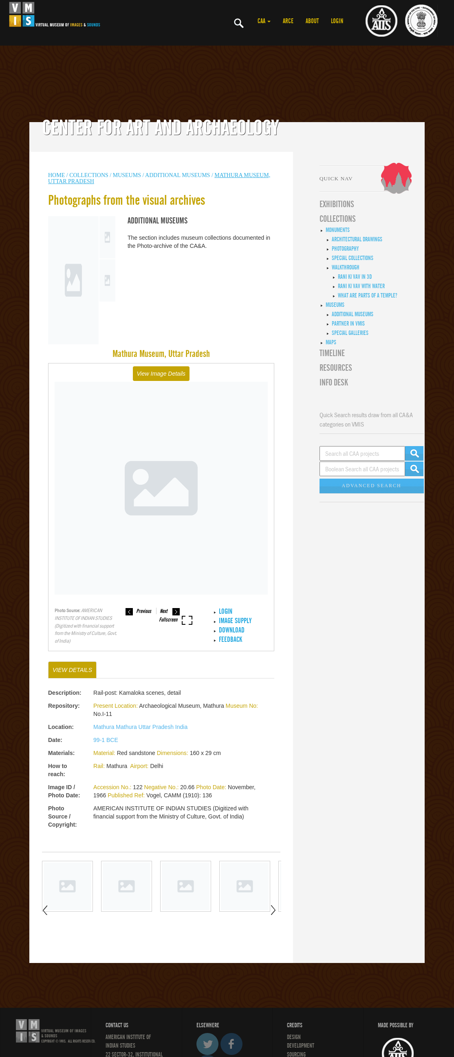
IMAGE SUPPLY (235, 621)
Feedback (230, 639)
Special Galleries (350, 333)
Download (232, 630)
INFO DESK (334, 382)
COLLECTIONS (89, 175)
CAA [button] (264, 21)
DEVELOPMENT (300, 1045)
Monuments (338, 230)
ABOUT (312, 21)
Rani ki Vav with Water (361, 286)
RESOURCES (336, 368)
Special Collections (352, 258)
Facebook (231, 1044)
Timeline (332, 353)
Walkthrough (345, 267)
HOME (56, 175)
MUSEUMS (127, 175)
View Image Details (161, 373)
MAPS (331, 342)
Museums (335, 305)
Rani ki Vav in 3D (355, 276)
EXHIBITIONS (337, 204)
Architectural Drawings (357, 239)
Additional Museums (177, 175)
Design (294, 1037)
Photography (345, 248)
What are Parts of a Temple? (367, 295)
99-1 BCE (105, 740)
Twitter (207, 1044)
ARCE (288, 21)
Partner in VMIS (348, 323)
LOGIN (337, 21)
